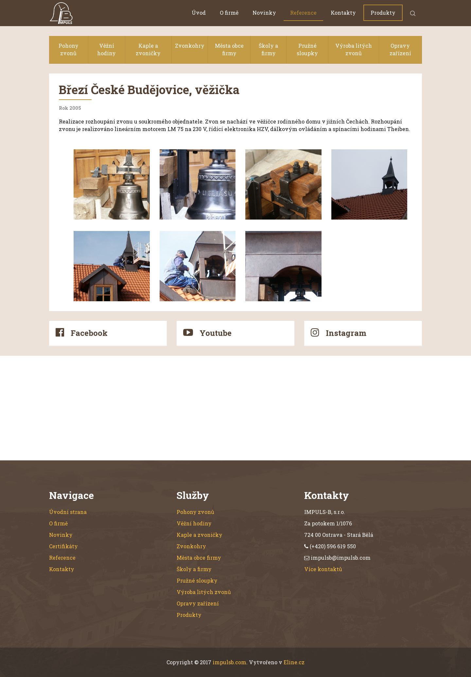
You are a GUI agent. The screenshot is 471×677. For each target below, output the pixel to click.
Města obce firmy (229, 49)
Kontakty (343, 12)
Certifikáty (63, 546)
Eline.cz (294, 662)
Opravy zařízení (400, 49)
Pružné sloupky (307, 49)
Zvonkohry (189, 45)
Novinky (264, 12)
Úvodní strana (68, 511)
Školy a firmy (268, 49)
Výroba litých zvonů (353, 49)
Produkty (383, 12)
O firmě (229, 12)
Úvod (199, 12)
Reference (303, 12)
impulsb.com (229, 662)
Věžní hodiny (106, 49)
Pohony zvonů (68, 49)
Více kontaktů (323, 569)
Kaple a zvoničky (148, 49)
